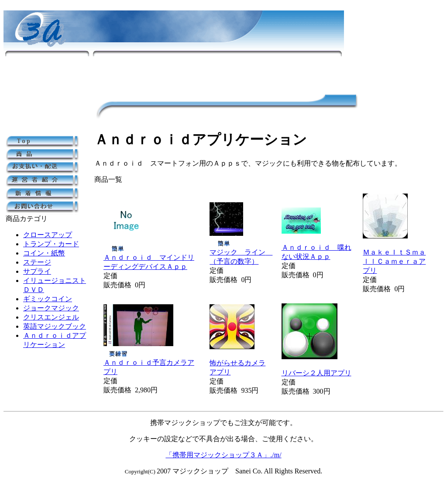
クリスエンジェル (51, 317)
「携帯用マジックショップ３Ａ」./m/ (223, 455)
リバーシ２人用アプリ (316, 373)
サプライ (37, 271)
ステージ (37, 262)
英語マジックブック (54, 326)
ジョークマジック (51, 308)
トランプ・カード (51, 244)
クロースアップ (47, 234)
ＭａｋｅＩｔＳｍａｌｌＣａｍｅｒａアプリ (394, 261)
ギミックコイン (47, 299)
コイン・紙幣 (44, 253)
